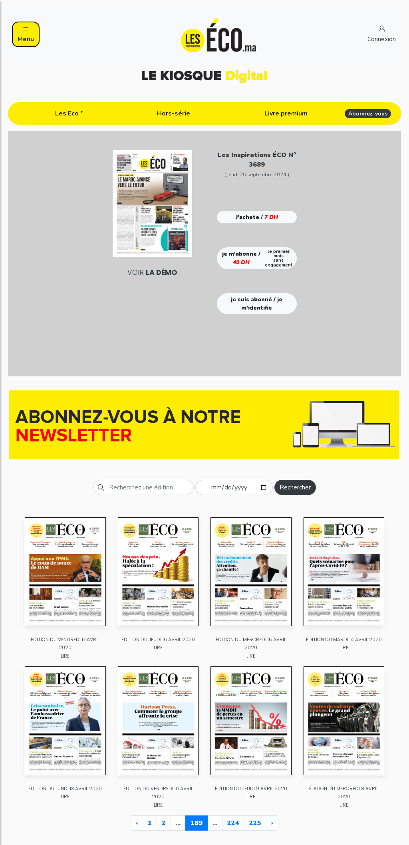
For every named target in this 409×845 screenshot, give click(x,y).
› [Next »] (272, 823)
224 (233, 823)
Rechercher (295, 487)
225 (255, 823)
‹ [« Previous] (137, 823)
